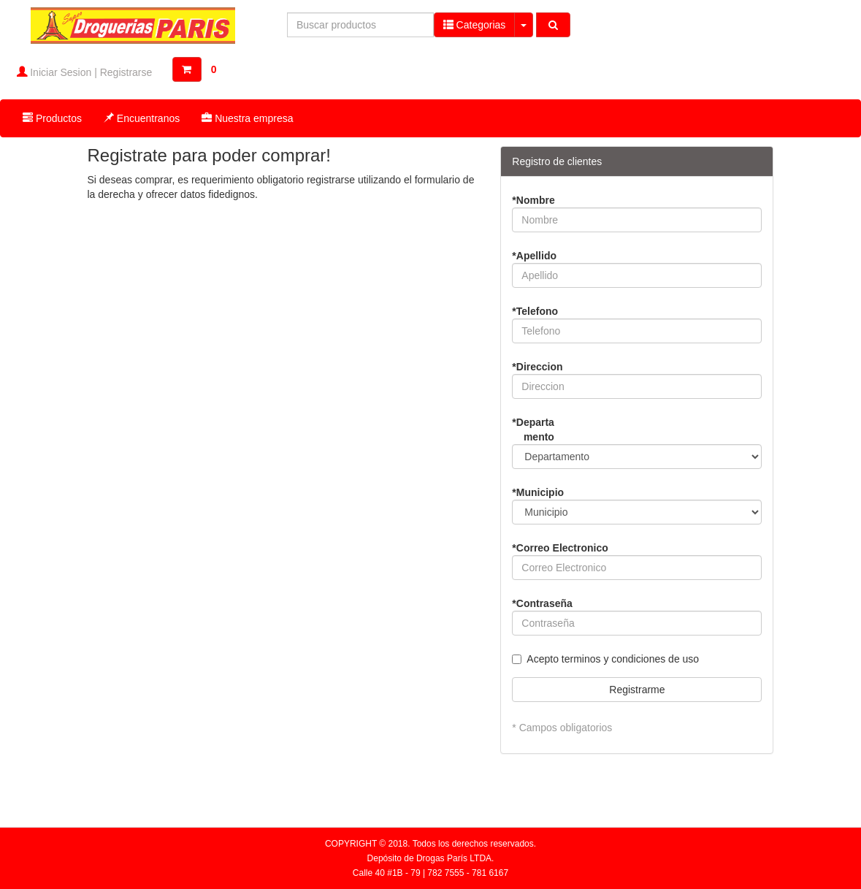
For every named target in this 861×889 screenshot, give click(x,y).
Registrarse (126, 72)
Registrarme (637, 689)
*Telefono (535, 311)
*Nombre (533, 200)
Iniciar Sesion (60, 72)
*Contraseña (542, 603)
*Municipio (538, 492)
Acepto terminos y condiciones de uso (613, 659)
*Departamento (533, 429)
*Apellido (534, 256)
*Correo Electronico (560, 548)
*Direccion (537, 367)
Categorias (474, 24)
